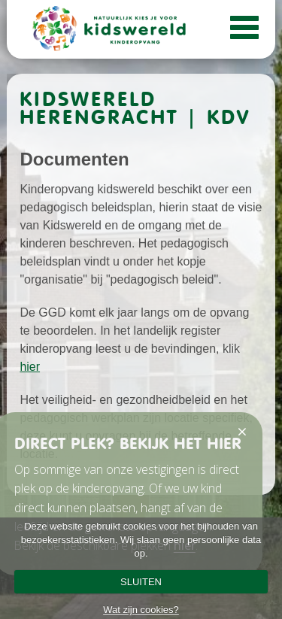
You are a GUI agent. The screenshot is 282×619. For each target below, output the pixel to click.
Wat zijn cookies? (141, 609)
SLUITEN (141, 581)
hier (30, 366)
